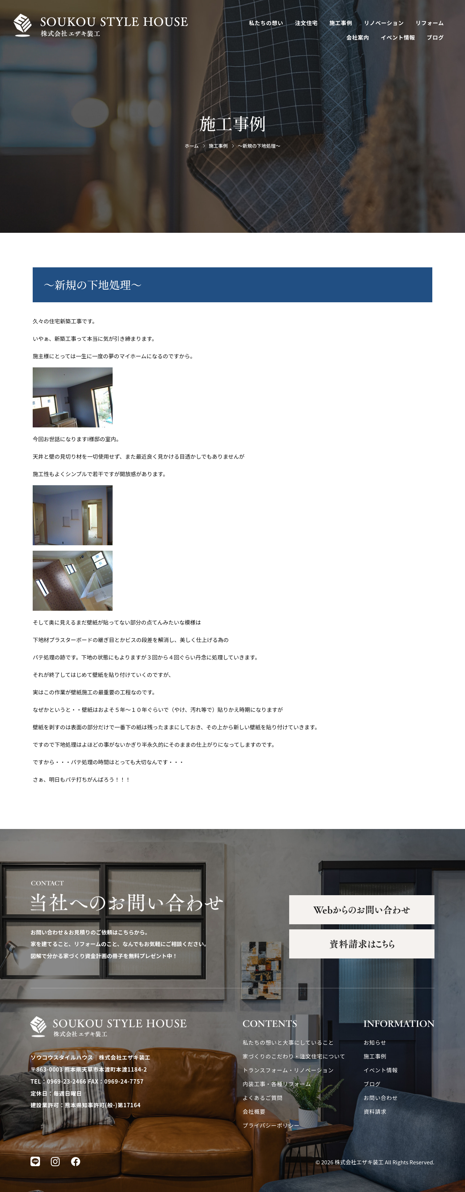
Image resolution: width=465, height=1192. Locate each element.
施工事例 (340, 23)
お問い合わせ (381, 1097)
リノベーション (384, 23)
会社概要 (254, 1111)
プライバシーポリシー (271, 1125)
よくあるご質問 (263, 1097)
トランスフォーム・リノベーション (288, 1070)
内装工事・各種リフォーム (277, 1084)
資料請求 (375, 1111)
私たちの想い (266, 23)
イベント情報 (398, 37)
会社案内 (357, 37)
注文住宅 (306, 23)
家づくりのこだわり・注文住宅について (294, 1056)
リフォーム (430, 23)
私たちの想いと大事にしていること (288, 1042)
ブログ (435, 37)
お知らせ (375, 1042)
